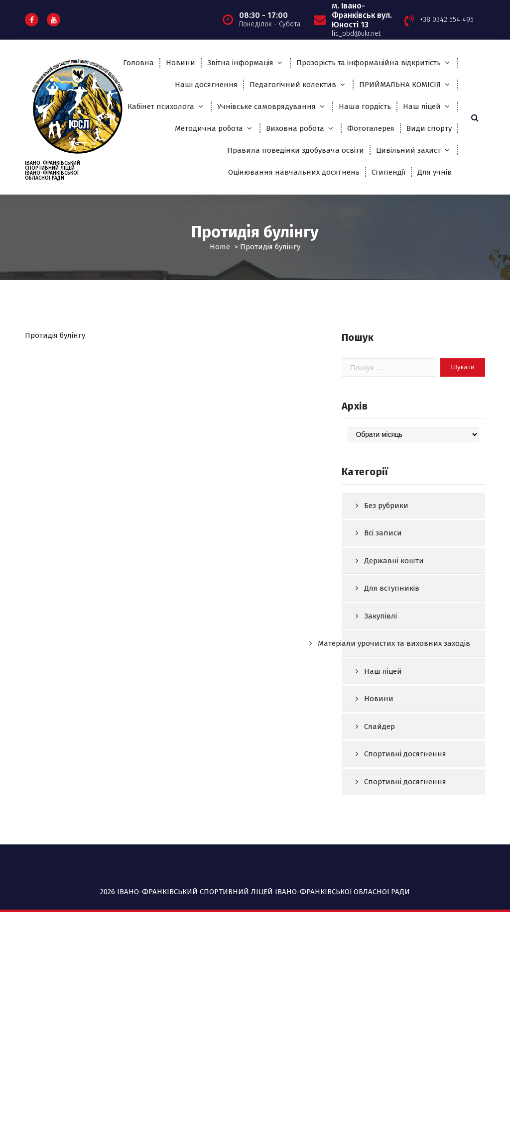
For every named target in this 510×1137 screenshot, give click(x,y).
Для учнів (434, 172)
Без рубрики (386, 553)
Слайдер (379, 774)
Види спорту (429, 128)
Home (220, 246)
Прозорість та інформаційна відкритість (368, 62)
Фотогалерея (370, 128)
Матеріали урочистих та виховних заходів (394, 692)
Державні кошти (394, 609)
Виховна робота (295, 128)
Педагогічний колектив (293, 84)
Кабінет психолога (161, 106)
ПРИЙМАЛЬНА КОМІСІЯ (400, 84)
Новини (180, 62)
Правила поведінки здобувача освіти (295, 150)
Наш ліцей (422, 106)
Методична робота (209, 128)
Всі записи (383, 581)
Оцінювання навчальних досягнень (294, 172)
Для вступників (391, 636)
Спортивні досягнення (405, 802)
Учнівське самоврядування (266, 106)
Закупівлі (380, 664)
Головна (138, 62)
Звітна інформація (240, 62)
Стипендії (388, 172)
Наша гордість (365, 106)
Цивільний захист (408, 150)
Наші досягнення (206, 84)
